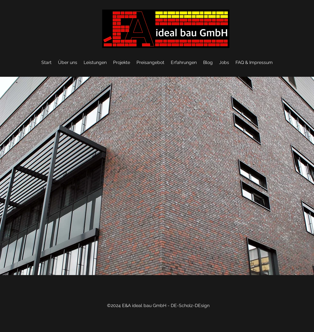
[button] (157, 176)
